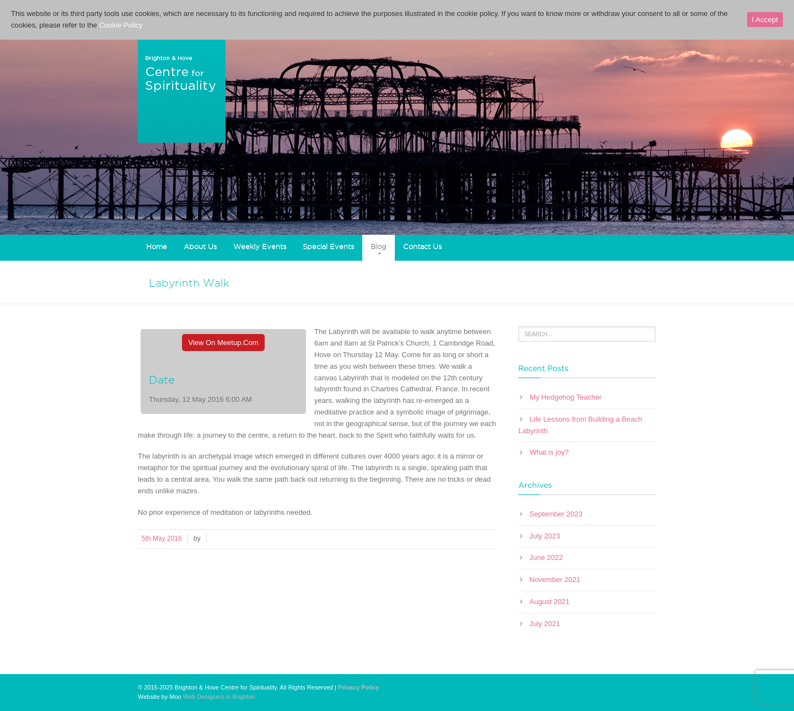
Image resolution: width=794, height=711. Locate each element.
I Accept (765, 19)
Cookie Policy (121, 25)
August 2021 (549, 601)
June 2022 (546, 557)
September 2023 (555, 514)
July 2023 (544, 536)
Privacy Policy (358, 687)
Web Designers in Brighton (219, 696)
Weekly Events (259, 246)
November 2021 (555, 579)
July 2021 (544, 624)
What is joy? (549, 452)
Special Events (328, 246)
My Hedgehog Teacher (566, 397)
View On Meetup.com (224, 342)
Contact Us (422, 246)
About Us (200, 246)
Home (156, 246)
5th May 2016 (162, 538)
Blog (379, 246)
